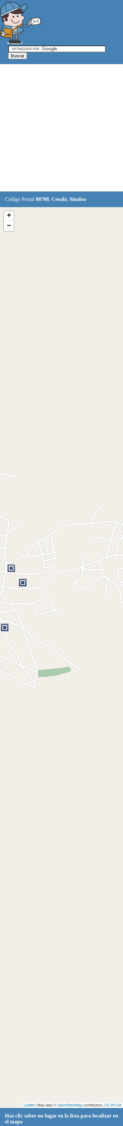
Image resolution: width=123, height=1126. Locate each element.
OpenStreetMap (70, 1105)
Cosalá (59, 199)
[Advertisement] (61, 128)
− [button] (9, 226)
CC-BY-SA (112, 1105)
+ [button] (9, 216)
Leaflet (29, 1105)
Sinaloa (77, 199)
